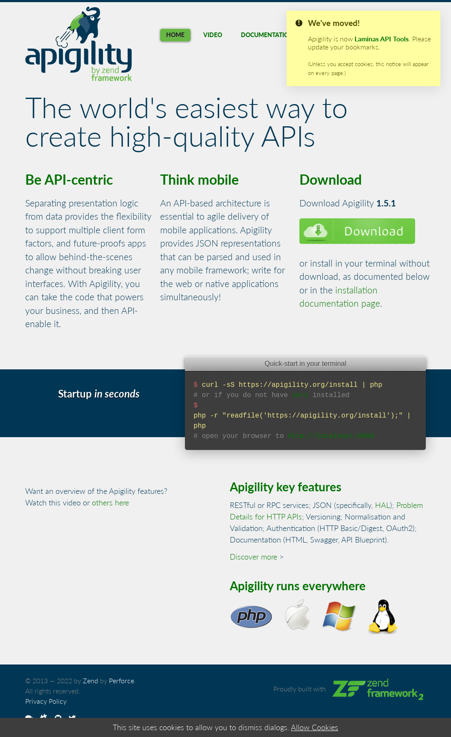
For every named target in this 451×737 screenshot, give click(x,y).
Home (175, 34)
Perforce (121, 680)
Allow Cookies (314, 727)
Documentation (267, 34)
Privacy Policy (46, 701)
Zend (90, 680)
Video (212, 34)
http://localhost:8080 (331, 436)
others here (110, 502)
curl (300, 395)
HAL (382, 505)
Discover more (253, 556)
